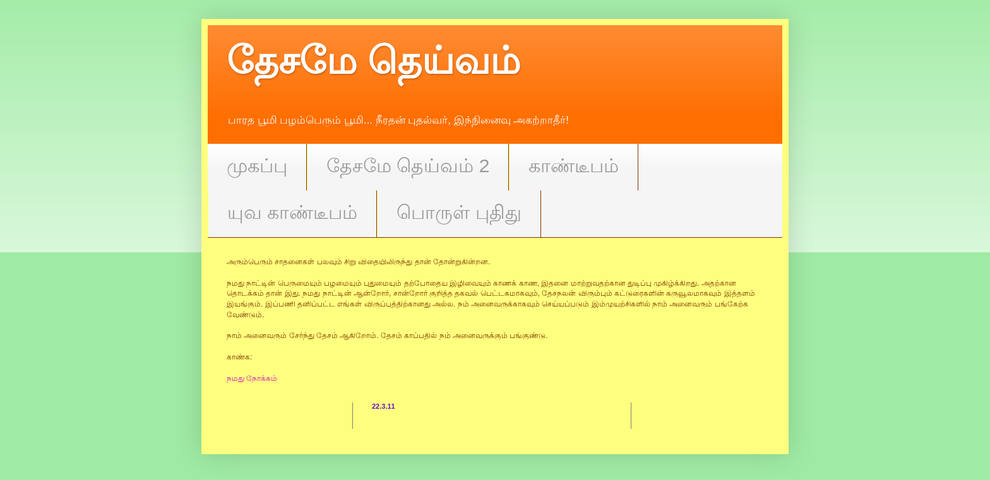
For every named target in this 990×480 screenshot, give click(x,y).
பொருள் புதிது (459, 212)
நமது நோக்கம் (252, 378)
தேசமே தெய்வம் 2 (407, 165)
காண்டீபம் (573, 165)
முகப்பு (257, 165)
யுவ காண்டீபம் (292, 212)
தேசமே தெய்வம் (373, 61)
